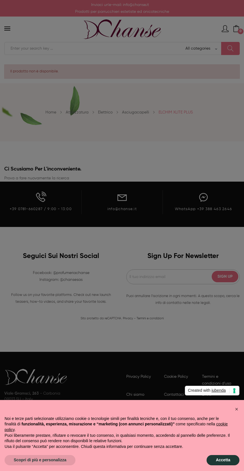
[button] (236, 409)
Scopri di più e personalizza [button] (40, 460)
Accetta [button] (223, 460)
